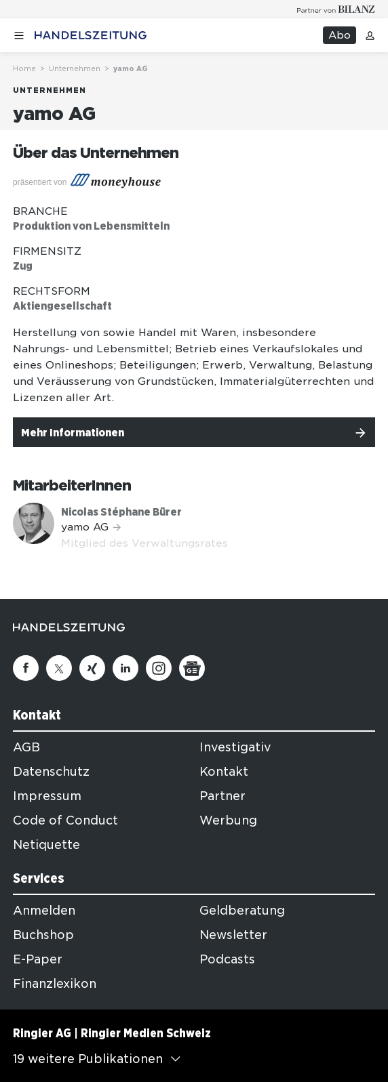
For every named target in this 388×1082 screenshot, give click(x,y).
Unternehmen (74, 68)
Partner (222, 796)
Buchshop (43, 935)
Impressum (47, 796)
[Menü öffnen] (19, 35)
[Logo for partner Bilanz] (336, 9)
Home (24, 68)
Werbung (228, 820)
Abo (339, 35)
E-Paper (37, 959)
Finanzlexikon (54, 984)
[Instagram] (159, 668)
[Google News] (192, 668)
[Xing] (92, 668)
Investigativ (235, 747)
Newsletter (233, 935)
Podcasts (227, 959)
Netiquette (46, 845)
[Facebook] (26, 668)
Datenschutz (51, 771)
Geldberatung (242, 910)
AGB (26, 747)
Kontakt (223, 771)
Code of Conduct (65, 820)
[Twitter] (59, 668)
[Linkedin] (125, 668)
